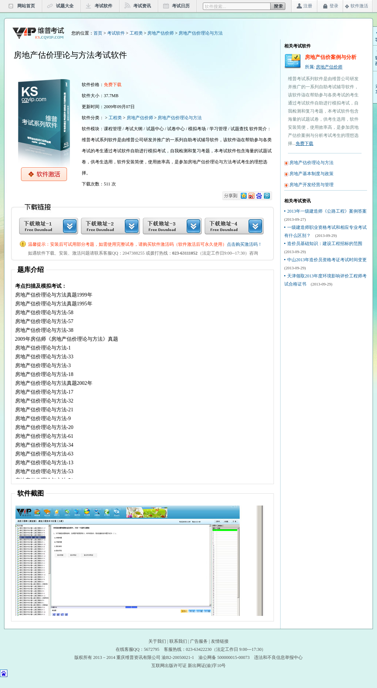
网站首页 (26, 5)
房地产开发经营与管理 (311, 184)
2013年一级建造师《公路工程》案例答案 (327, 211)
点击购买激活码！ (244, 244)
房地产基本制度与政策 (311, 173)
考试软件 (103, 5)
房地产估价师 (160, 33)
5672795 (151, 649)
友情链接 (220, 641)
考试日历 (181, 5)
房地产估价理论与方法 (201, 33)
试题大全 (65, 5)
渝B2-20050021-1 (178, 657)
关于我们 (157, 641)
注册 (307, 5)
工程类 (136, 33)
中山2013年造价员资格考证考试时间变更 (327, 259)
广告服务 (199, 641)
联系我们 (178, 641)
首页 (98, 33)
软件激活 (359, 5)
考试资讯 (142, 5)
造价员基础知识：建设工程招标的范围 (324, 243)
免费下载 (304, 143)
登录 (334, 5)
